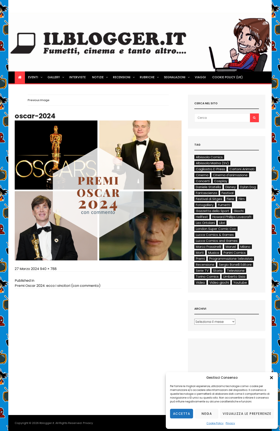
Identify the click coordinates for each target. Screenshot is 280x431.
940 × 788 (48, 268)
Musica (213, 252)
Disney (230, 187)
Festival (228, 193)
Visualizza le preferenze (247, 413)
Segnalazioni (177, 77)
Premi (200, 258)
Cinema (202, 175)
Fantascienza (206, 193)
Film (242, 199)
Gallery (56, 77)
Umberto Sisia (234, 276)
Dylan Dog (248, 187)
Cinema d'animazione (230, 175)
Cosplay (220, 181)
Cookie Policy (215, 423)
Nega (207, 413)
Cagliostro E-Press (210, 169)
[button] (271, 378)
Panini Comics (235, 252)
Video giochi (219, 282)
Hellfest (202, 217)
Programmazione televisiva (231, 258)
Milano (245, 246)
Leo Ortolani (205, 223)
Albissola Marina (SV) (212, 163)
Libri (222, 223)
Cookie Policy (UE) (227, 77)
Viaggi (200, 77)
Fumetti (224, 205)
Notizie (100, 77)
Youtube (240, 282)
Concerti (203, 181)
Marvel (231, 246)
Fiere (230, 199)
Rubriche (149, 77)
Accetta (181, 413)
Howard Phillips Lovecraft (232, 217)
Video (200, 282)
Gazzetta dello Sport (212, 211)
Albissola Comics (209, 157)
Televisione (236, 270)
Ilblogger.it (46, 423)
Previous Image (38, 100)
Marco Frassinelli (208, 246)
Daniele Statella (208, 187)
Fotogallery (205, 205)
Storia (217, 270)
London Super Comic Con (216, 228)
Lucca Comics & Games (215, 234)
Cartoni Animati (241, 169)
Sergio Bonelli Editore (235, 264)
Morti (200, 252)
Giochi (239, 211)
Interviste (77, 77)
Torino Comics (207, 276)
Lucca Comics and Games (217, 240)
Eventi (35, 77)
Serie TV (202, 270)
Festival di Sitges (209, 199)
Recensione (205, 264)
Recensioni (124, 77)
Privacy (230, 423)
